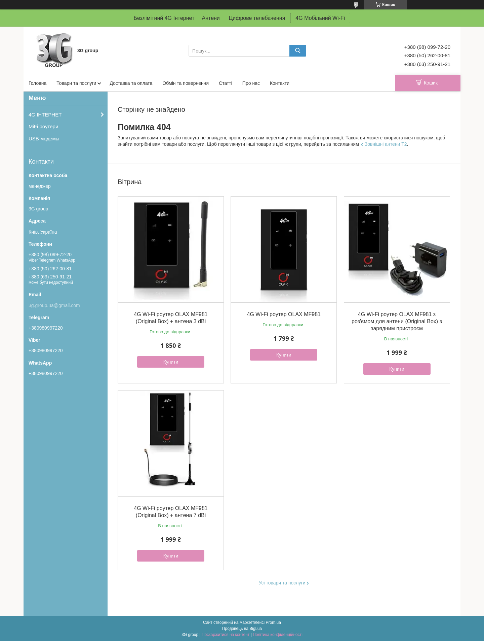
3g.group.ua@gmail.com (54, 305)
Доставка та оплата (131, 83)
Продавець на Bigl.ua (242, 628)
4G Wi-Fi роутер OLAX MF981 (284, 314)
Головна (37, 83)
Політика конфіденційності (277, 634)
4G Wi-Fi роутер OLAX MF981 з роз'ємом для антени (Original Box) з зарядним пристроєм (397, 321)
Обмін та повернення (185, 83)
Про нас (251, 83)
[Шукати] (297, 51)
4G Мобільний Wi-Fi (320, 18)
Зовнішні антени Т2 (386, 144)
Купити (170, 362)
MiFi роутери (43, 126)
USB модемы (44, 138)
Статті (225, 83)
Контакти (279, 83)
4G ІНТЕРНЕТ (45, 114)
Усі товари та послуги (282, 582)
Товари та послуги (76, 83)
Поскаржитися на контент (225, 634)
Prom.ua (273, 622)
